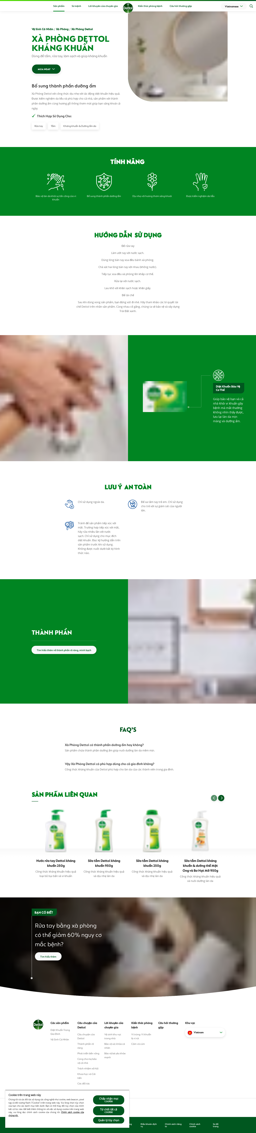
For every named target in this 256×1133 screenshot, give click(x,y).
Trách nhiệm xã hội (87, 1068)
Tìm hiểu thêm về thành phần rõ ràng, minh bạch (64, 650)
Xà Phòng (62, 29)
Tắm (53, 125)
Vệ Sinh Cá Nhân (42, 29)
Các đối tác (83, 1083)
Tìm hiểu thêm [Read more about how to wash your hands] (48, 956)
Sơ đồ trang (215, 1125)
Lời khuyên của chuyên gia (103, 5)
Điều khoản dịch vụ (149, 1125)
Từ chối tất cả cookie (108, 1111)
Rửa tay (38, 125)
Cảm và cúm (138, 1043)
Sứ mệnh (76, 5)
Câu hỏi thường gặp (181, 5)
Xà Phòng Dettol (82, 29)
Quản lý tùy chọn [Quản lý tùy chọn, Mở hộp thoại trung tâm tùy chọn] (108, 1120)
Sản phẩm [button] (58, 5)
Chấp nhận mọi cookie (108, 1100)
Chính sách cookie (194, 1125)
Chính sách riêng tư (173, 1125)
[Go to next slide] (221, 798)
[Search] (251, 6)
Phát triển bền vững (88, 1053)
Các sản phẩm (59, 1023)
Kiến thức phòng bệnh (150, 5)
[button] (205, 1032)
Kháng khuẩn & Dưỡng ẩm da (79, 125)
